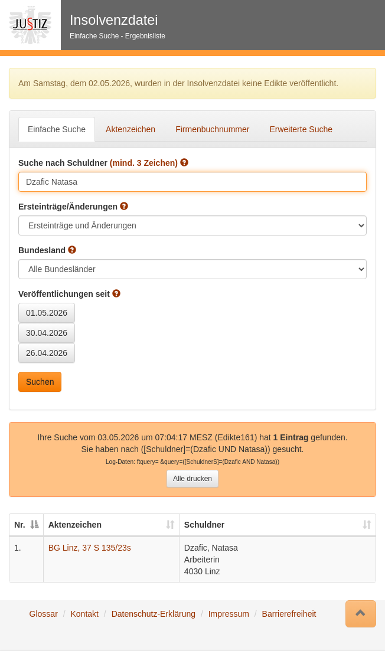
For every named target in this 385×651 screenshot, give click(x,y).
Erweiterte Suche (300, 129)
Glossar (44, 614)
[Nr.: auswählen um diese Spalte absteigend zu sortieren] (26, 525)
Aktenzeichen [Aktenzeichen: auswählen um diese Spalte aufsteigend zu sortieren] (75, 524)
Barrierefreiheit (289, 614)
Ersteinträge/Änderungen (73, 206)
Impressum (228, 614)
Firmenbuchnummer (212, 129)
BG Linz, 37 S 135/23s (89, 547)
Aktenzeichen (130, 129)
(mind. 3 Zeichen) (144, 163)
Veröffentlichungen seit (69, 294)
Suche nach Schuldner (103, 163)
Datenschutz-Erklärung (153, 614)
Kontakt (84, 614)
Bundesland (47, 250)
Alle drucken (192, 479)
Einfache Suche (57, 129)
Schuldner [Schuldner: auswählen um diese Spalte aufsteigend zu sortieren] (204, 524)
